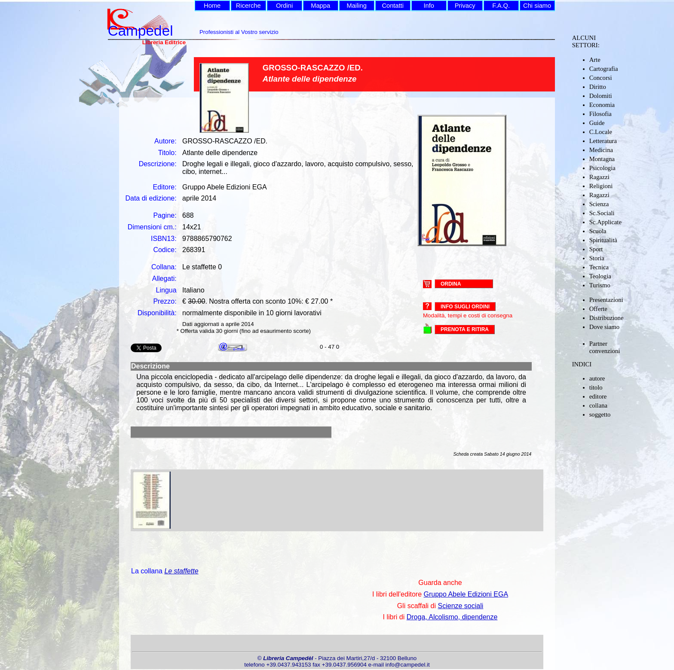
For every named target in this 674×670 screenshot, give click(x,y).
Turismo (599, 285)
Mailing (356, 5)
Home (212, 5)
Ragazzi (599, 177)
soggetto (600, 414)
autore (597, 378)
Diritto (597, 86)
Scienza (599, 204)
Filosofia (600, 113)
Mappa (320, 5)
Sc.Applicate (605, 222)
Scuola (598, 231)
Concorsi (600, 77)
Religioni (601, 186)
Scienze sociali (461, 605)
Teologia (600, 276)
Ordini (284, 5)
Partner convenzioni (604, 347)
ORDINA (451, 283)
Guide (597, 122)
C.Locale (600, 131)
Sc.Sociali (602, 213)
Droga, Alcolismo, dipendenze (452, 617)
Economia (602, 104)
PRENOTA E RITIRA (465, 329)
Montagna (602, 158)
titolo (596, 387)
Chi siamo (537, 5)
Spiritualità (603, 240)
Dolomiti (600, 95)
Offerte (598, 308)
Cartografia (603, 68)
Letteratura (603, 140)
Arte (594, 59)
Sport (596, 249)
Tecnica (599, 267)
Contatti (393, 5)
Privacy (465, 5)
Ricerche (248, 5)
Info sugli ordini (465, 307)
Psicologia (602, 167)
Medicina (601, 149)
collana (598, 405)
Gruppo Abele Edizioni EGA (465, 594)
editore (598, 396)
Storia (596, 258)
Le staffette (181, 571)
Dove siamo (604, 326)
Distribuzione (606, 317)
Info (428, 5)
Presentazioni (606, 299)
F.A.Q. (501, 5)
